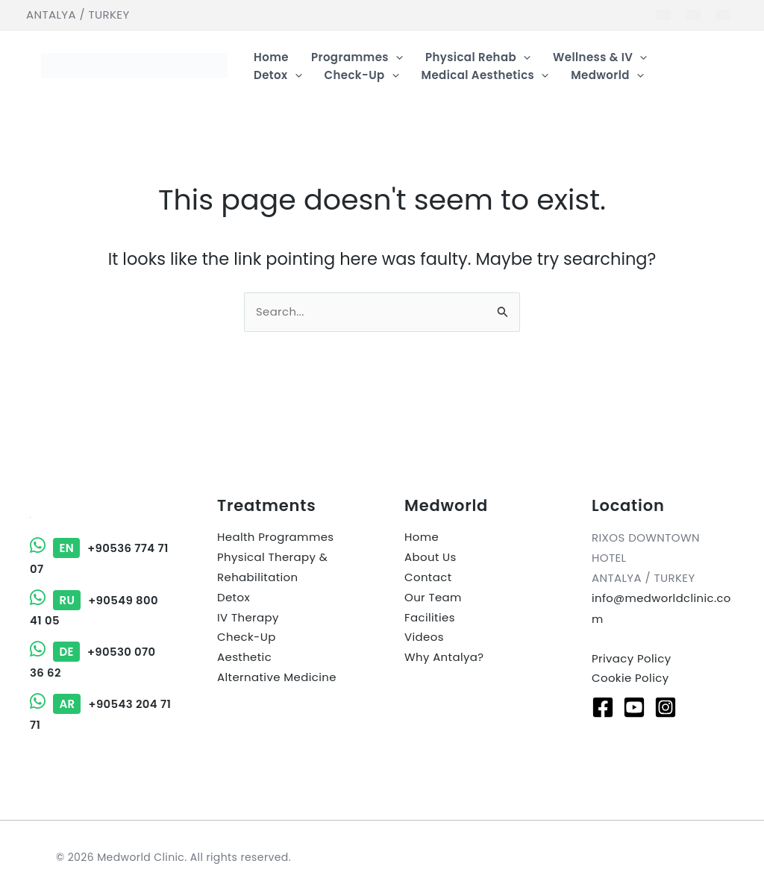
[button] (396, 57)
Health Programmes (275, 537)
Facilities (429, 618)
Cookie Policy (630, 678)
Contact (428, 578)
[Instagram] (665, 707)
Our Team (433, 598)
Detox (233, 598)
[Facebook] (603, 707)
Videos (424, 638)
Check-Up (246, 638)
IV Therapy (248, 618)
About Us (430, 557)
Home (421, 537)
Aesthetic (244, 658)
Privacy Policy (631, 658)
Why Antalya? (444, 658)
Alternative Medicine (277, 678)
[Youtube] (634, 707)
